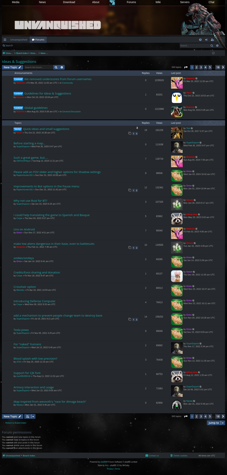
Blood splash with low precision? (35, 358)
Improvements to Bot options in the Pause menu (46, 186)
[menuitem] (200, 39)
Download (69, 2)
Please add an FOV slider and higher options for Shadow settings (57, 172)
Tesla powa (21, 330)
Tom (188, 128)
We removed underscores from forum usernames (58, 79)
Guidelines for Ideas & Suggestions (47, 93)
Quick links (5, 40)
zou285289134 (23, 376)
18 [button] (217, 67)
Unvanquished (18, 39)
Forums (131, 2)
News (42, 2)
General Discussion (71, 111)
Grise (189, 171)
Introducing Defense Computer (35, 301)
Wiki (158, 2)
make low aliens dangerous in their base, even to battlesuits (54, 244)
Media (15, 2)
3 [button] (201, 67)
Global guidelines (36, 108)
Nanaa (19, 405)
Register (34, 45)
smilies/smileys (24, 258)
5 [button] (210, 67)
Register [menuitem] (213, 40)
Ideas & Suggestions (19, 61)
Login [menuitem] (207, 40)
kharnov (20, 97)
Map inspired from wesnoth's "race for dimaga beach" (50, 401)
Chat (211, 2)
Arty (107, 465)
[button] (186, 67)
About (95, 2)
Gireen (189, 200)
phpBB (103, 462)
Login (21, 45)
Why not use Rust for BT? (30, 200)
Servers (184, 2)
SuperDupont (22, 146)
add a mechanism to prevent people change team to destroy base (58, 315)
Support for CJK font (27, 373)
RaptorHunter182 (24, 175)
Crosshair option (25, 287)
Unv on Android (24, 229)
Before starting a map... (29, 143)
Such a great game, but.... (31, 157)
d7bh (18, 362)
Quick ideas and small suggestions (46, 129)
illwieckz (20, 83)
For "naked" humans (27, 344)
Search (9, 45)
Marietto (20, 290)
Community (67, 83)
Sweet (189, 272)
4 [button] (205, 67)
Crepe (19, 218)
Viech (189, 93)
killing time (191, 214)
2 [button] (196, 67)
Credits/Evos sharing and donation (37, 272)
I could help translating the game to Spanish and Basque (52, 215)
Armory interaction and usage (34, 387)
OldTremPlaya (23, 161)
